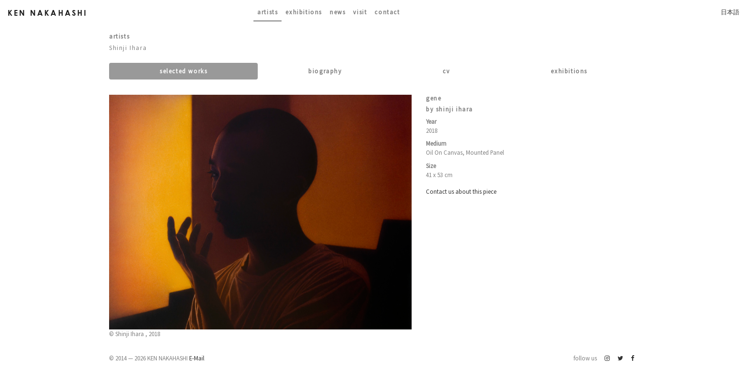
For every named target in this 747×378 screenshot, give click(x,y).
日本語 (730, 12)
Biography (325, 71)
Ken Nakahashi (48, 12)
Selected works (183, 71)
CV (446, 71)
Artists (267, 12)
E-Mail (196, 358)
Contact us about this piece (461, 191)
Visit (360, 12)
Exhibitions (303, 12)
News (337, 12)
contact (387, 12)
